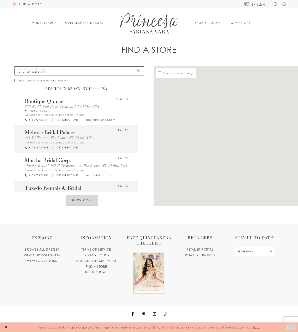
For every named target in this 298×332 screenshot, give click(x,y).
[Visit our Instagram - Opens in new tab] (154, 314)
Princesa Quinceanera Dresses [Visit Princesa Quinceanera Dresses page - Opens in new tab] (63, 114)
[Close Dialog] (6, 327)
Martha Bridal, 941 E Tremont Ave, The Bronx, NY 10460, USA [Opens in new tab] (76, 165)
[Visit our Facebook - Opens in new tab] (132, 314)
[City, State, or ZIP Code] (79, 70)
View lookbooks (42, 261)
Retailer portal (199, 249)
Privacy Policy (96, 255)
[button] (256, 4)
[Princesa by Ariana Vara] (149, 23)
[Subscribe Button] (270, 251)
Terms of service (96, 249)
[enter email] (254, 251)
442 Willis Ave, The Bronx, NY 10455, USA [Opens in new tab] (59, 137)
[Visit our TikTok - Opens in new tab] (165, 314)
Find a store (96, 267)
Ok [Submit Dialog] (291, 327)
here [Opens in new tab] (256, 327)
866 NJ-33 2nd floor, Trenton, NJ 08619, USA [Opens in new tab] (62, 106)
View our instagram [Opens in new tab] (42, 255)
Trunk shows (96, 272)
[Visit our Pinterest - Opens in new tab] (143, 314)
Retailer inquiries (200, 255)
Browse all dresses (42, 249)
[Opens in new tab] (67, 120)
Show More (81, 200)
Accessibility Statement (96, 261)
